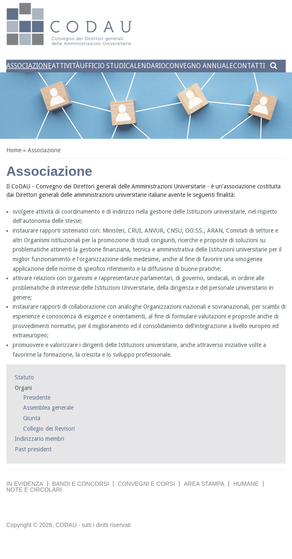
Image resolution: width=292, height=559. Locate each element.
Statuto (24, 377)
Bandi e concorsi (80, 483)
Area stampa (204, 483)
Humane (246, 483)
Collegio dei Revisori (49, 428)
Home (13, 150)
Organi (23, 387)
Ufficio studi (103, 66)
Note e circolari (34, 489)
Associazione (29, 66)
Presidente (36, 397)
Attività (66, 66)
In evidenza (24, 483)
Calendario (146, 66)
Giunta (31, 418)
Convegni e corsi (146, 483)
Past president (33, 449)
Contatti (249, 66)
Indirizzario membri (39, 438)
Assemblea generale (48, 407)
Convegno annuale (199, 66)
